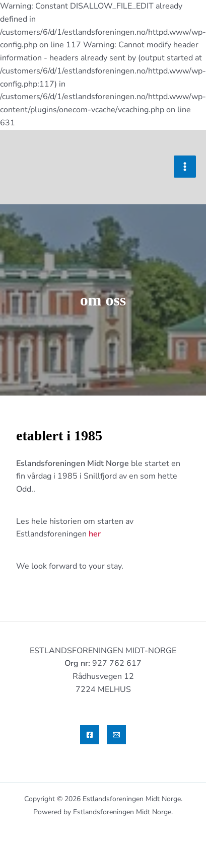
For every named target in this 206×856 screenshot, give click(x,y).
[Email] (116, 734)
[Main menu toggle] (185, 166)
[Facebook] (89, 734)
